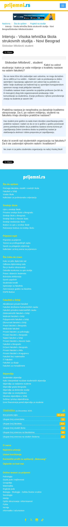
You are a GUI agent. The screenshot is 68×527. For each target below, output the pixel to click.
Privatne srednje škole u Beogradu (18, 212)
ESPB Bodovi (9, 292)
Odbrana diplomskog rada (14, 264)
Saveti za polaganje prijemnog (16, 246)
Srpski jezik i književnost (13, 480)
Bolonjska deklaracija (12, 276)
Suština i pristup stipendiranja (16, 399)
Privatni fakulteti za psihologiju (16, 332)
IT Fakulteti (8, 359)
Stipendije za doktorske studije (16, 390)
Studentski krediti (10, 283)
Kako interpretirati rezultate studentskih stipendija (24, 380)
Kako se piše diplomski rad (14, 261)
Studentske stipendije (12, 377)
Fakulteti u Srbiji (10, 191)
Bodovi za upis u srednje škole (16, 225)
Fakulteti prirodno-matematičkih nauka (19, 310)
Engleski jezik (9, 489)
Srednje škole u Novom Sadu (15, 219)
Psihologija (7, 476)
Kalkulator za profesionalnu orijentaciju (20, 197)
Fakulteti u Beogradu (12, 344)
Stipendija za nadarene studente (17, 384)
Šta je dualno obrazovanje (14, 267)
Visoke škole (8, 194)
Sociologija (7, 495)
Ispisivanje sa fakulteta (13, 286)
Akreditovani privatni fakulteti (15, 304)
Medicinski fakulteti (11, 329)
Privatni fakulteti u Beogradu (15, 335)
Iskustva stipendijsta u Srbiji (15, 396)
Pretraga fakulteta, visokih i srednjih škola (21, 188)
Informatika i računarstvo (13, 510)
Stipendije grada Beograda (14, 387)
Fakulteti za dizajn (11, 363)
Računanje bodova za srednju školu (18, 228)
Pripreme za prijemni (12, 240)
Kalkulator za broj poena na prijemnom (20, 249)
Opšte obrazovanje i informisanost (18, 501)
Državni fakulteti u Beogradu (15, 347)
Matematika (8, 486)
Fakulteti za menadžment (14, 366)
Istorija (6, 498)
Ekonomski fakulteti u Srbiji (14, 322)
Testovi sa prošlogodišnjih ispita (16, 243)
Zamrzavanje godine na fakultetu (17, 289)
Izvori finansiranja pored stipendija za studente (23, 402)
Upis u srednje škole (12, 209)
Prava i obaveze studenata (14, 273)
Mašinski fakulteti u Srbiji (13, 316)
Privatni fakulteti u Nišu (13, 350)
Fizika (5, 504)
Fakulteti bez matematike (14, 356)
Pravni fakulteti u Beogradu (14, 325)
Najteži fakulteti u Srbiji (13, 338)
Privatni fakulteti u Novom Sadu (16, 341)
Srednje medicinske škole (14, 222)
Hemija (6, 507)
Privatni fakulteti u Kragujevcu (16, 353)
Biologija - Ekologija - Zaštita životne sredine (22, 492)
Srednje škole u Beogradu (14, 215)
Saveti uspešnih (10, 279)
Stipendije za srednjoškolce (15, 393)
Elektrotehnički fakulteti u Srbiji (16, 313)
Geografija (7, 483)
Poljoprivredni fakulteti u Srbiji (16, 319)
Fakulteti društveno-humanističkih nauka (20, 307)
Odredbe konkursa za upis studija (17, 270)
